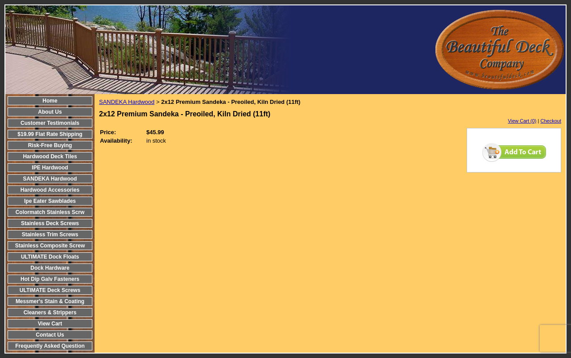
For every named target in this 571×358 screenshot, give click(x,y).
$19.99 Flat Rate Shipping (49, 134)
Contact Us (50, 335)
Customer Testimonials (50, 123)
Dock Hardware (49, 268)
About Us (50, 112)
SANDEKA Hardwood (50, 179)
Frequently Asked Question (50, 346)
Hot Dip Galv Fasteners (50, 279)
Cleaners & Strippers (50, 312)
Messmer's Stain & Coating (50, 301)
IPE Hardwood (50, 168)
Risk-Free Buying (50, 145)
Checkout (551, 120)
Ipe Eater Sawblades (50, 201)
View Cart (50, 324)
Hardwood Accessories (50, 190)
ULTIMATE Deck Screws (50, 290)
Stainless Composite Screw (50, 246)
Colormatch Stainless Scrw (50, 212)
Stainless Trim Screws (50, 234)
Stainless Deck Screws (50, 223)
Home (49, 101)
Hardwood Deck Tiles (50, 156)
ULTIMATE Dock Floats (50, 257)
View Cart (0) (522, 120)
